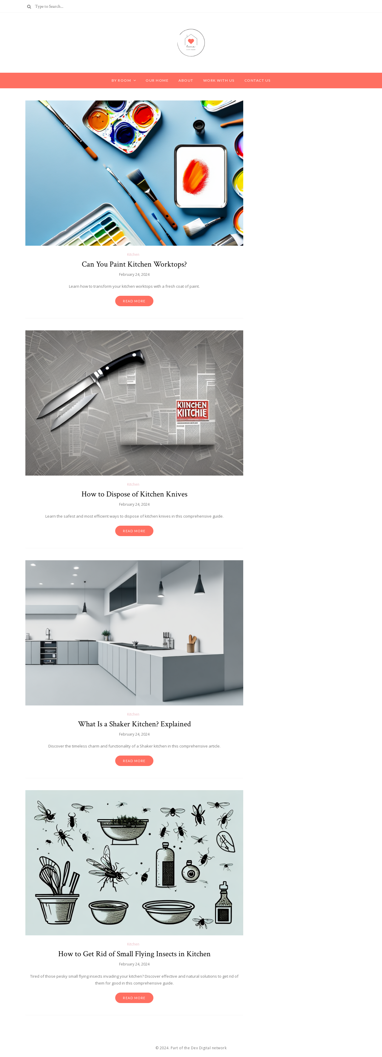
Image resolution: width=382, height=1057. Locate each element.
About (185, 80)
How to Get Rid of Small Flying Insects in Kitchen (134, 954)
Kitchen (133, 254)
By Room (121, 80)
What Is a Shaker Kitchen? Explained (134, 724)
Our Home (157, 80)
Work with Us (219, 80)
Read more (134, 301)
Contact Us (257, 80)
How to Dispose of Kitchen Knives (134, 494)
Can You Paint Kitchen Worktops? (134, 264)
